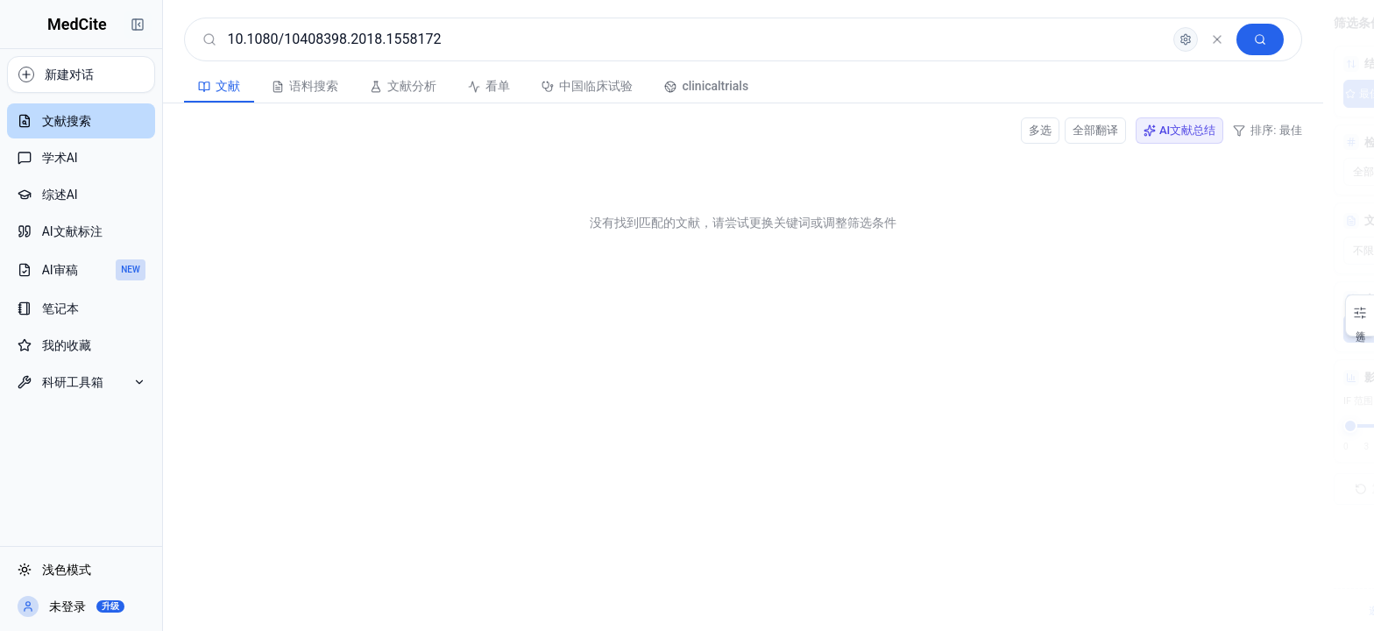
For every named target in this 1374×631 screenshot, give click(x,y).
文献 (112, 86)
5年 (1284, 329)
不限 (1188, 329)
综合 (1284, 94)
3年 (1237, 329)
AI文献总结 (1002, 130)
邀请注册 (1222, 611)
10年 (1332, 329)
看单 (382, 86)
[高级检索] (1008, 39)
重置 (1201, 489)
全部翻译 (918, 130)
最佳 (1188, 94)
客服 (1270, 611)
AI (1332, 94)
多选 (863, 130)
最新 (1236, 94)
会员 (1308, 611)
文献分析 (296, 86)
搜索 (1307, 489)
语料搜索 (198, 86)
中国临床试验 (480, 86)
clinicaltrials (599, 86)
